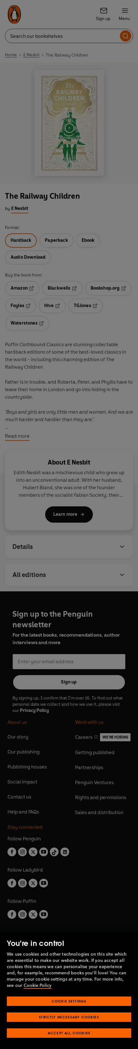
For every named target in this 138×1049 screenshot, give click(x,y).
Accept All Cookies (69, 1033)
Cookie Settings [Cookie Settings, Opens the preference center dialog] (69, 1001)
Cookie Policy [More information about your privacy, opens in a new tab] (37, 985)
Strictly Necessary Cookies (69, 1017)
